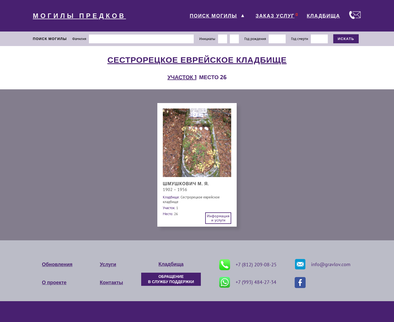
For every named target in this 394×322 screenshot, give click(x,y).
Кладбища (170, 264)
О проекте (54, 282)
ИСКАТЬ (346, 38)
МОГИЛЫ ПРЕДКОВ (79, 16)
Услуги (108, 264)
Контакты (111, 282)
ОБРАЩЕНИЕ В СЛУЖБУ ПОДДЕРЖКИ (171, 279)
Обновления (57, 264)
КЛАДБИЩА (323, 16)
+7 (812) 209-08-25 (248, 264)
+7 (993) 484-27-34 (247, 282)
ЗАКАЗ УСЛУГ (275, 16)
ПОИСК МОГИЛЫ (213, 16)
